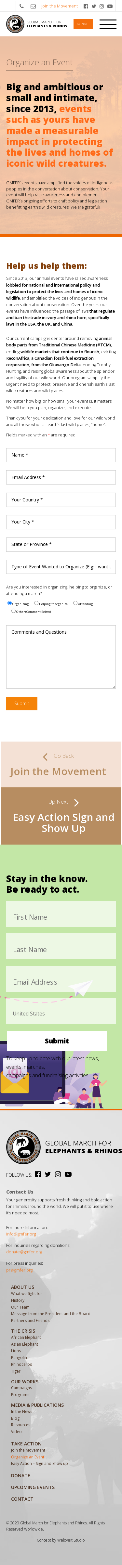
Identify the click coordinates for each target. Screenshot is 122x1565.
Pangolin (19, 1357)
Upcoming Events (33, 1487)
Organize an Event (27, 1457)
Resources (20, 1425)
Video (16, 1431)
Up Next (58, 801)
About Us (22, 1287)
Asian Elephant (24, 1344)
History (17, 1300)
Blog (15, 1418)
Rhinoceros (21, 1364)
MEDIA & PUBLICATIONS (37, 1405)
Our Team (20, 1307)
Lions (16, 1350)
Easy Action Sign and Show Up (64, 822)
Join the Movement (59, 6)
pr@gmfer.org (19, 1270)
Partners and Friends (30, 1320)
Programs (20, 1394)
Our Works (24, 1381)
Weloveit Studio (71, 1540)
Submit (21, 703)
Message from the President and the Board (50, 1313)
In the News (21, 1411)
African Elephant (26, 1337)
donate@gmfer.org (24, 1252)
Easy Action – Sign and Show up (39, 1463)
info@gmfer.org (21, 1234)
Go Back (64, 755)
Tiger (15, 1371)
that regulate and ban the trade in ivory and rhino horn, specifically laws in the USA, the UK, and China (60, 317)
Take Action (26, 1444)
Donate (83, 24)
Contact (22, 1499)
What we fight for (26, 1293)
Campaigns (21, 1387)
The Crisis (23, 1331)
